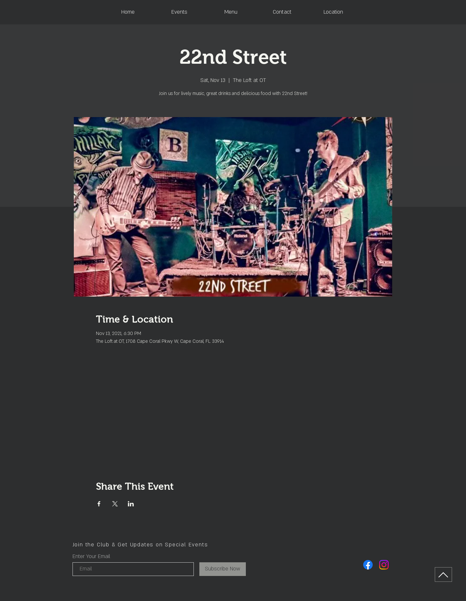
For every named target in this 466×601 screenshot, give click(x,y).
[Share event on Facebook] (99, 503)
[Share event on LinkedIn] (131, 503)
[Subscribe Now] (222, 569)
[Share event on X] (115, 503)
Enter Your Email (91, 556)
